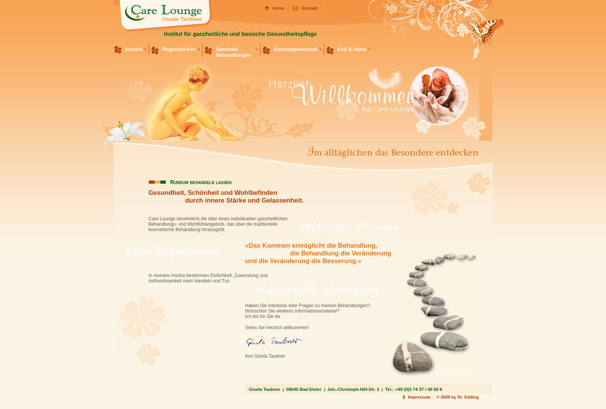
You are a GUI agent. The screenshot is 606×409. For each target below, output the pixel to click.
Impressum (419, 397)
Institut (133, 49)
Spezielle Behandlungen (233, 52)
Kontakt (309, 8)
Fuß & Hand (351, 49)
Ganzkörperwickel (295, 49)
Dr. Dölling (468, 397)
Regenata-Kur (179, 49)
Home (278, 8)
